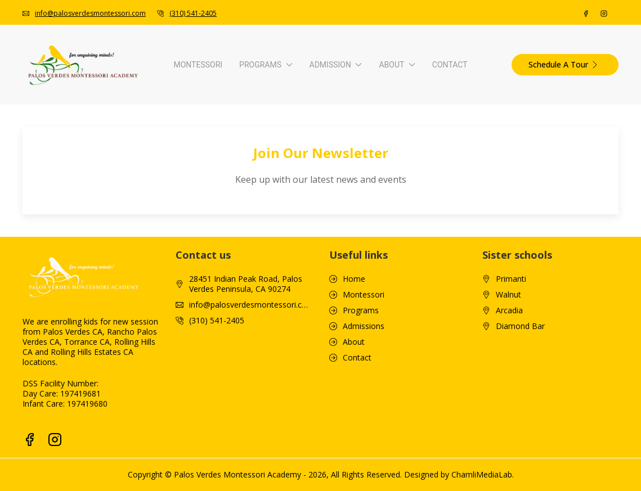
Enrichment (133, 312)
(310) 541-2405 (193, 13)
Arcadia (509, 462)
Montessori (58, 161)
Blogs (438, 242)
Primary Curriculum (147, 259)
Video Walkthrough (462, 224)
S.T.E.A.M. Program (147, 329)
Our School (448, 207)
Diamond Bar (520, 478)
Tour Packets (452, 312)
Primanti (511, 431)
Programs (168, 161)
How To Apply (296, 207)
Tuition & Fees (297, 224)
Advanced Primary (146, 277)
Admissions (363, 478)
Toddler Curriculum (147, 224)
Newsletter (448, 277)
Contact (589, 161)
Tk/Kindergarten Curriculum (163, 294)
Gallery (440, 259)
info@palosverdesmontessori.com (90, 13)
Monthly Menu (454, 294)
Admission (326, 161)
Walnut (508, 447)
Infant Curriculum (144, 207)
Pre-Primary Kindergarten (159, 242)
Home (354, 431)
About (483, 161)
